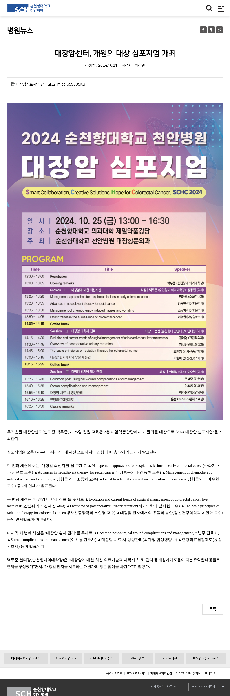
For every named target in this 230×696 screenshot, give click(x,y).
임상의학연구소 (66, 668)
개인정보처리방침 (161, 683)
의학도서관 (169, 668)
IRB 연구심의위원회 (206, 668)
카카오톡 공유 (211, 29)
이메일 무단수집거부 (188, 683)
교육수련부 (137, 668)
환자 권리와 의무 (136, 683)
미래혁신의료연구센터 (25, 668)
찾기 (209, 8)
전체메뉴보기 (221, 8)
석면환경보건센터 (102, 668)
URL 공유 (219, 29)
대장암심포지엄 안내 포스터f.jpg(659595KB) (51, 84)
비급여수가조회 (113, 683)
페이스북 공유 (203, 29)
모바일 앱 (210, 683)
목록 (212, 609)
